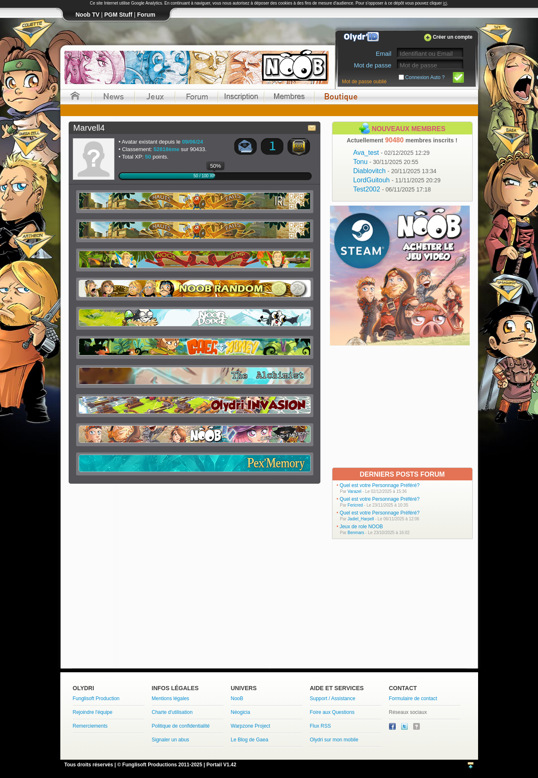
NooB (237, 698)
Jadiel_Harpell (360, 519)
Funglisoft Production (96, 698)
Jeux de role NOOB (361, 526)
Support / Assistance (332, 698)
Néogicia (240, 712)
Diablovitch (394, 170)
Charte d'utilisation (172, 712)
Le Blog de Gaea (249, 740)
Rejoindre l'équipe (93, 712)
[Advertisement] (401, 406)
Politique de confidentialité (181, 726)
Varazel (354, 491)
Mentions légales (170, 698)
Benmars (355, 532)
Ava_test (391, 152)
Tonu (386, 161)
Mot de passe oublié (364, 82)
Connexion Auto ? (425, 77)
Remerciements (90, 726)
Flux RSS (320, 726)
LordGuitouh (397, 180)
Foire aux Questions (332, 712)
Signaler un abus (170, 740)
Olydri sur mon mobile (334, 740)
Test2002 (392, 189)
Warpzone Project (250, 726)
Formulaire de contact (413, 698)
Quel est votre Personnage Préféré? (379, 485)
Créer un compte (452, 37)
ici (445, 3)
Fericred (355, 505)
